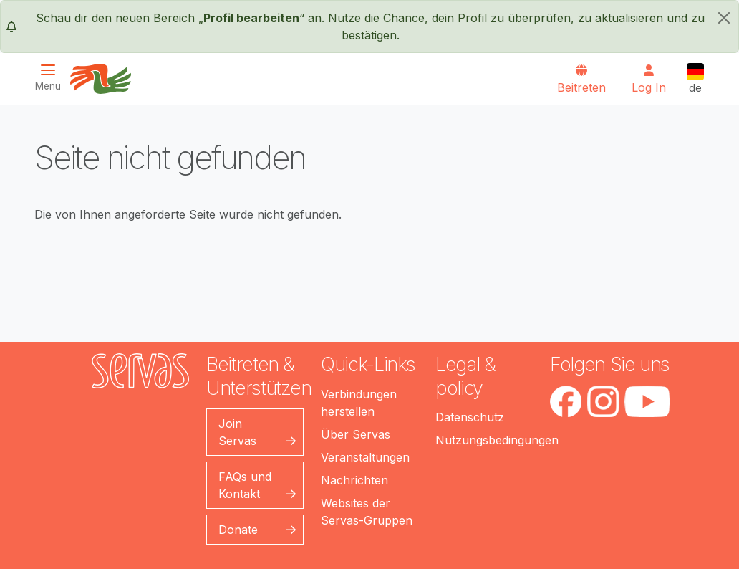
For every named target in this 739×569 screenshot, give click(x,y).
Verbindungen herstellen (359, 403)
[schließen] (724, 18)
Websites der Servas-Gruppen (366, 511)
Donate (238, 529)
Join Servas (237, 432)
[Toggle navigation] (52, 77)
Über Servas (355, 434)
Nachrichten (354, 480)
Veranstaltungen (365, 457)
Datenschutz (469, 417)
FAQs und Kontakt (244, 485)
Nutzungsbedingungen (497, 440)
